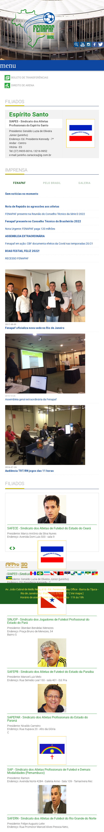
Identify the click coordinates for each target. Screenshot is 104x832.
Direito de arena (22, 85)
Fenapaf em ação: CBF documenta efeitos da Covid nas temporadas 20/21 (49, 243)
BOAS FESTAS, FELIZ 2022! (22, 251)
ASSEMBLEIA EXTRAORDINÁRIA (25, 236)
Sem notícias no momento (21, 194)
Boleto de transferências (29, 77)
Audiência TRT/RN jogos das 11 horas (52, 467)
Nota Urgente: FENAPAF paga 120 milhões (30, 228)
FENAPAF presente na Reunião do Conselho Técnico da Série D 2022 (45, 213)
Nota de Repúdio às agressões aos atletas (32, 206)
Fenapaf (19, 183)
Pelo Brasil (52, 182)
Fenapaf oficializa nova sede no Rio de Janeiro (52, 324)
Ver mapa (76, 593)
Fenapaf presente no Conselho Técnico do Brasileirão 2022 (43, 221)
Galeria (84, 182)
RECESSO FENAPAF (17, 258)
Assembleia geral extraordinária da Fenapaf (52, 396)
